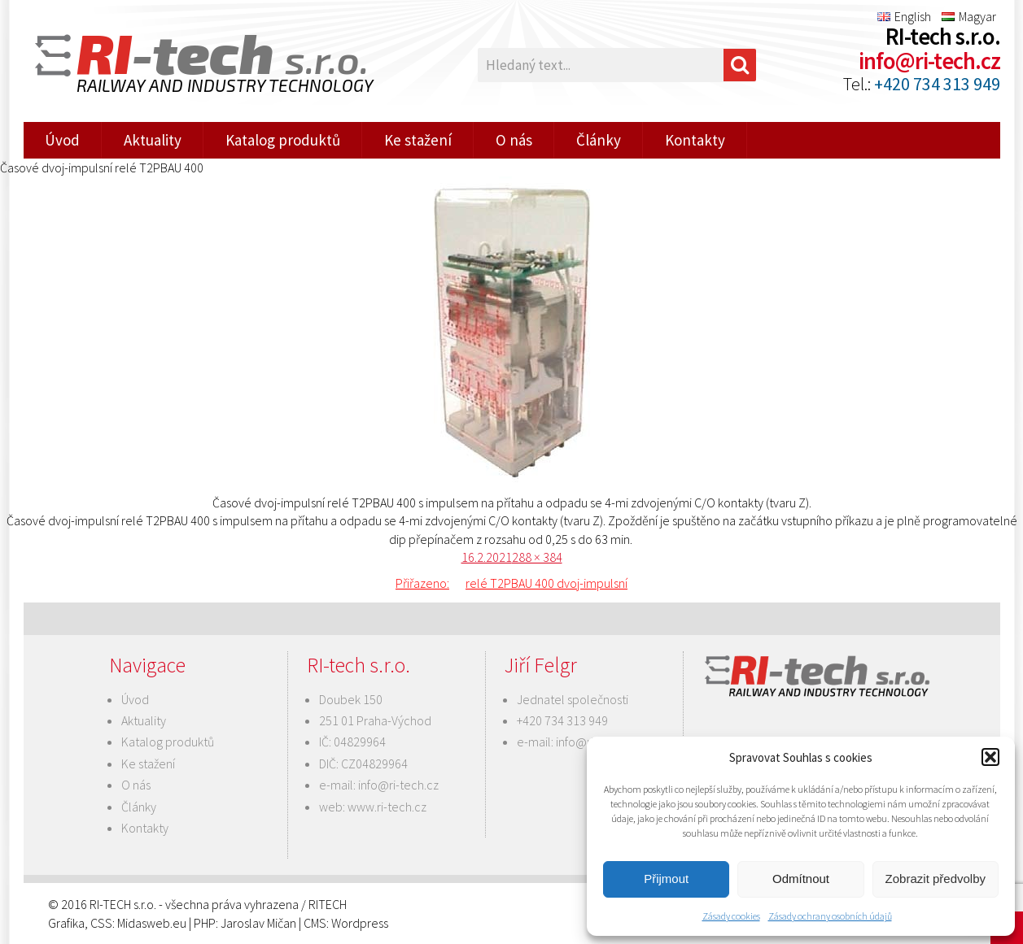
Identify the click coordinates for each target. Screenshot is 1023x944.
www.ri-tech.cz (387, 806)
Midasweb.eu (151, 923)
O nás (514, 140)
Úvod (62, 140)
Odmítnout (800, 878)
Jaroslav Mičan (258, 923)
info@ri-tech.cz (929, 61)
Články (598, 140)
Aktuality (152, 140)
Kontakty (695, 140)
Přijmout (666, 878)
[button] (990, 757)
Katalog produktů (282, 140)
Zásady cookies (731, 916)
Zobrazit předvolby (935, 878)
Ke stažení (418, 140)
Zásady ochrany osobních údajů (830, 916)
